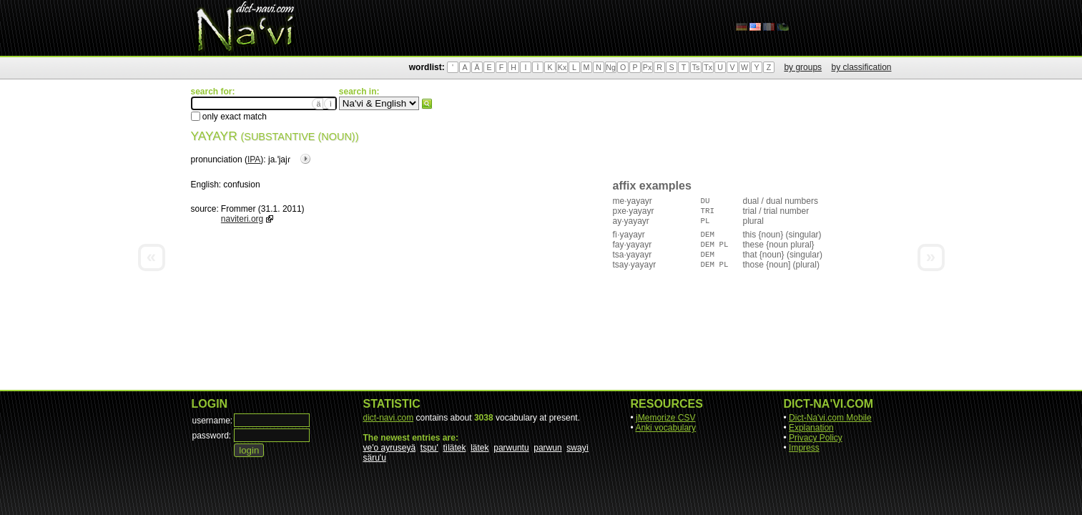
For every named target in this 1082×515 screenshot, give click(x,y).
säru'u (374, 458)
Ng (611, 67)
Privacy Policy (815, 438)
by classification (861, 67)
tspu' (429, 448)
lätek (479, 448)
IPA (253, 159)
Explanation (811, 428)
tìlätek (454, 448)
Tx (708, 67)
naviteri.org (242, 219)
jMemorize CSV (665, 418)
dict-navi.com (388, 418)
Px (647, 67)
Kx (562, 67)
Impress (804, 448)
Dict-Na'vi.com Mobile (830, 418)
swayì (577, 448)
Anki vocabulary (665, 428)
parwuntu (510, 448)
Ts (696, 67)
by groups (803, 67)
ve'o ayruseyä (389, 448)
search (427, 103)
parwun (547, 448)
